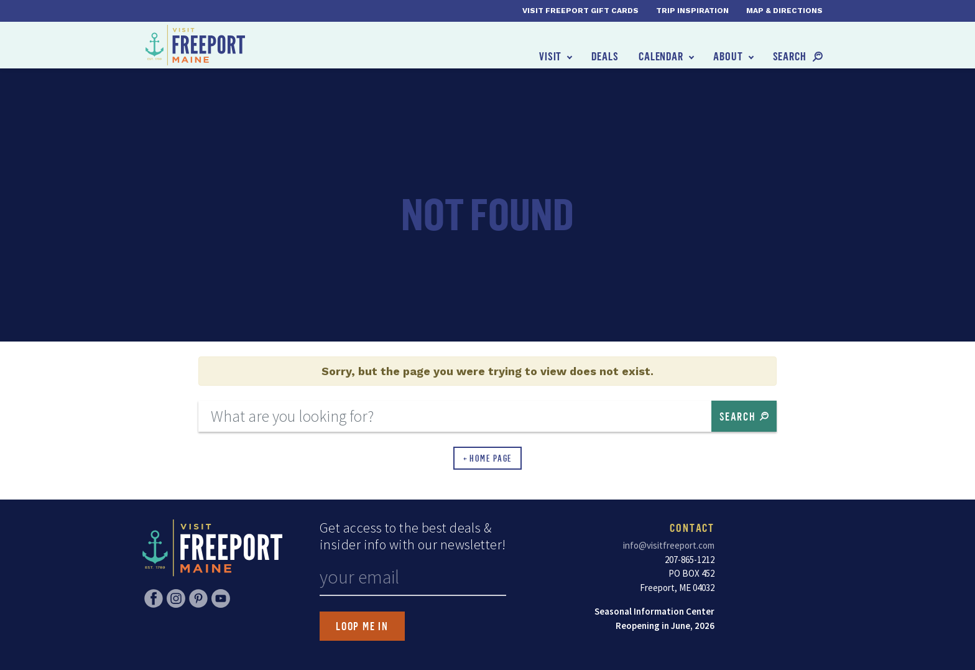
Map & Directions (784, 10)
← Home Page (487, 458)
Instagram (176, 598)
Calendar (661, 56)
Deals (605, 56)
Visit (550, 56)
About (728, 56)
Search (789, 56)
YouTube (220, 598)
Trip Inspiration (692, 10)
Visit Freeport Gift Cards (580, 10)
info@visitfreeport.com (668, 545)
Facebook (153, 598)
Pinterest (198, 598)
